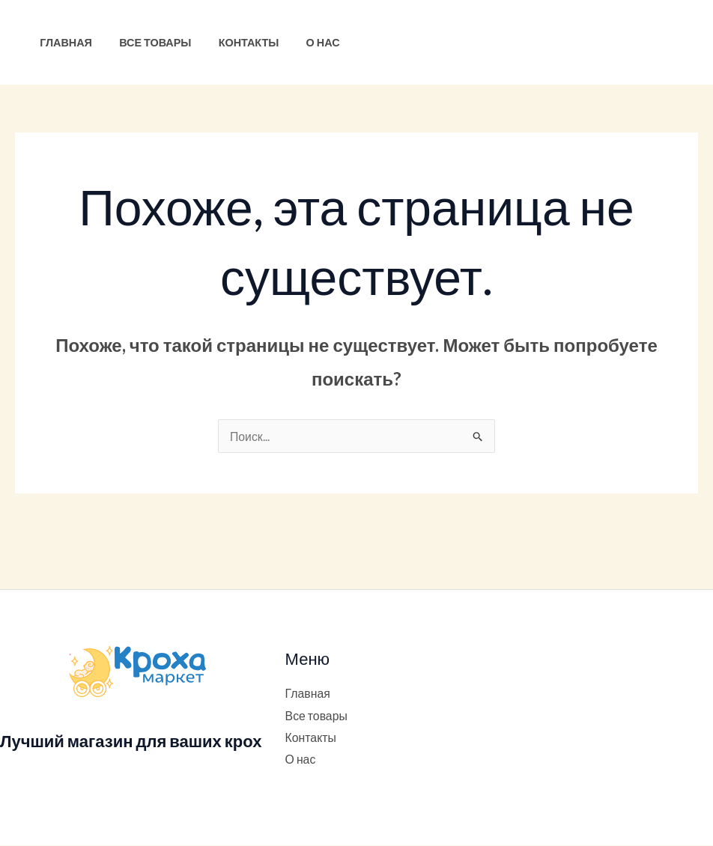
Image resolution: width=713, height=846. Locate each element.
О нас (303, 42)
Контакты (234, 42)
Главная (63, 42)
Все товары (147, 42)
